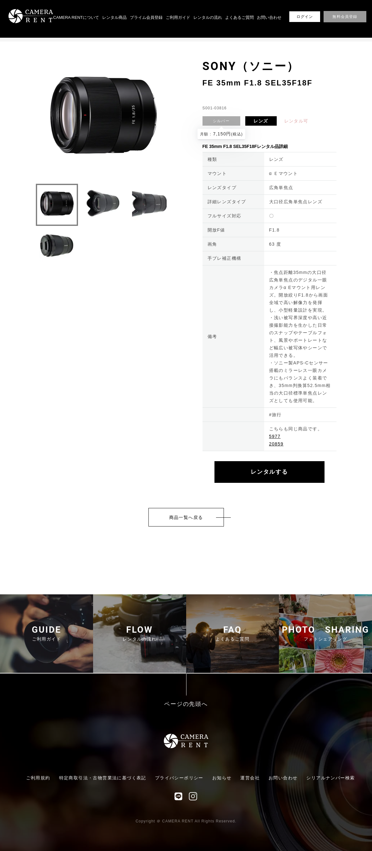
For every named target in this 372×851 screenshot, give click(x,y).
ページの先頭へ (186, 704)
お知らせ (222, 777)
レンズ (260, 120)
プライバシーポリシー (179, 777)
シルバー (221, 121)
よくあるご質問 (239, 17)
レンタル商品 (114, 17)
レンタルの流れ (207, 17)
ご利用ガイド (178, 17)
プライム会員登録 (146, 17)
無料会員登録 (344, 16)
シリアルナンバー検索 (330, 777)
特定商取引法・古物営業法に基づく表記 (102, 777)
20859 (276, 443)
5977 (275, 436)
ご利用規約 (38, 777)
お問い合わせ (269, 17)
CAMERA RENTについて (76, 17)
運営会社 (250, 777)
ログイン (305, 16)
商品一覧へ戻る (186, 517)
